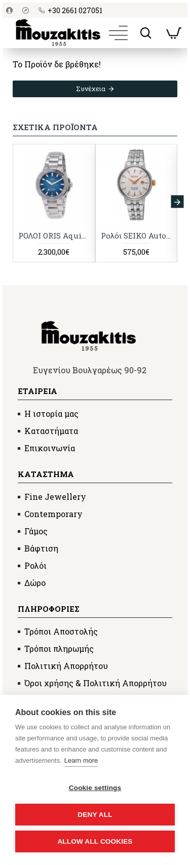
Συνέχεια (90, 88)
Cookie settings (95, 788)
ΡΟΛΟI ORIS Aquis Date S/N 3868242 (54, 236)
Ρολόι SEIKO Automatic (136, 236)
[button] (177, 201)
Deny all (95, 814)
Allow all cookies (94, 841)
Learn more (81, 760)
